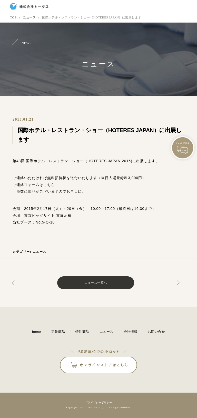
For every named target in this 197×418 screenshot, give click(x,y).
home (36, 332)
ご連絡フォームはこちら (34, 185)
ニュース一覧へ (95, 283)
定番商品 (58, 332)
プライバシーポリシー (98, 402)
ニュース (39, 252)
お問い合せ (156, 332)
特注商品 (82, 332)
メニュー (182, 6)
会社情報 (130, 332)
